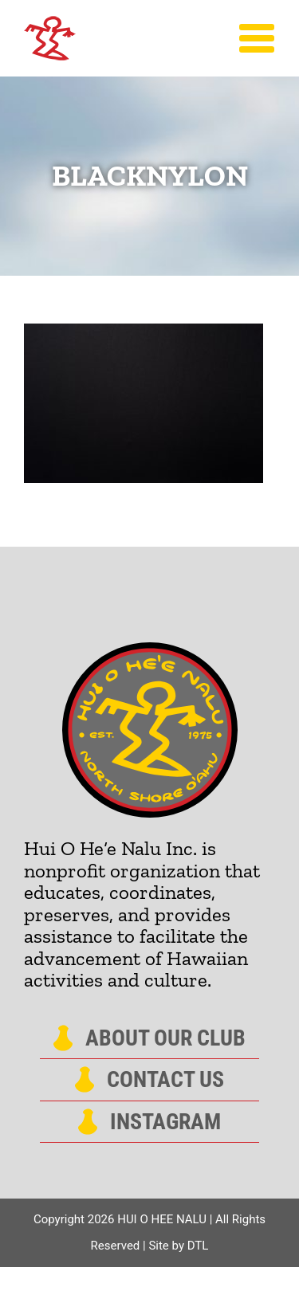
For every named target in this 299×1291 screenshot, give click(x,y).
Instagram (165, 1122)
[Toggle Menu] (257, 38)
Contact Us (165, 1080)
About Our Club (165, 1038)
